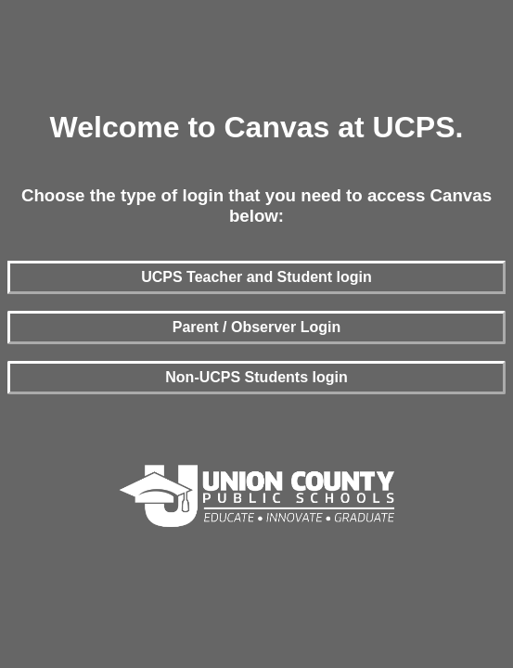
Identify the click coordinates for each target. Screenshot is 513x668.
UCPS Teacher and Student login (256, 277)
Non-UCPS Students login (256, 377)
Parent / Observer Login (256, 327)
